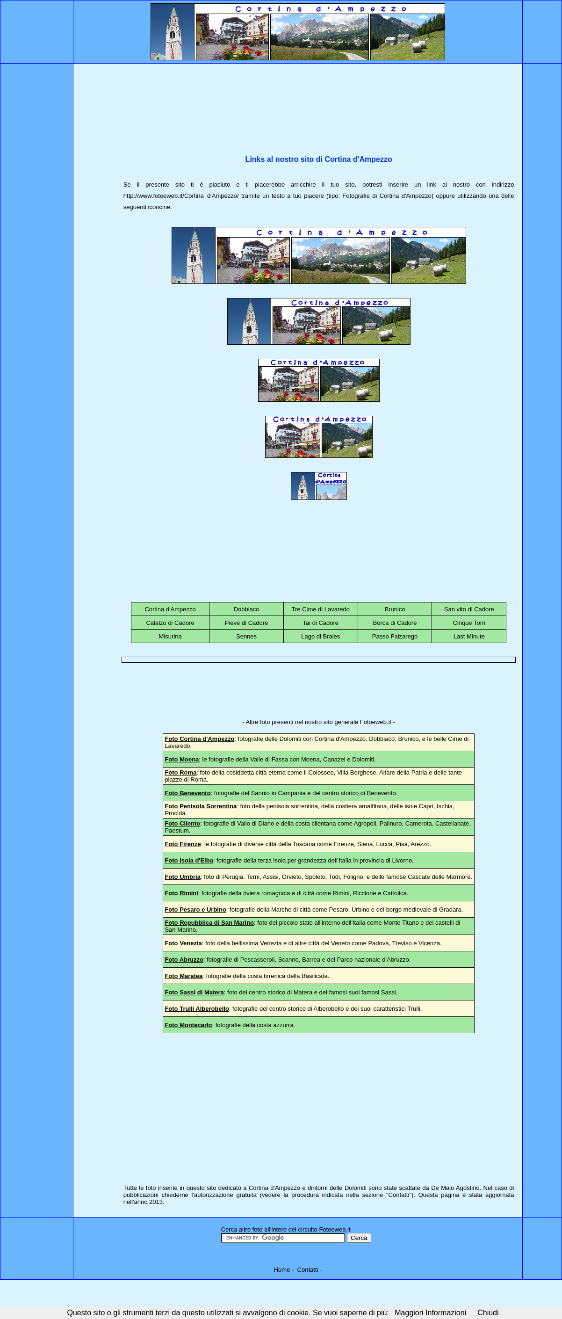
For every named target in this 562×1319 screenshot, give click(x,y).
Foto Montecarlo (188, 1025)
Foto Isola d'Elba (189, 860)
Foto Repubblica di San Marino (209, 922)
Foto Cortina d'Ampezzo (199, 738)
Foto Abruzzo (184, 959)
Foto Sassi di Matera (194, 992)
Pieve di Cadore (246, 622)
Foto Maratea (183, 975)
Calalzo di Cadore (170, 622)
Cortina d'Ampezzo (169, 609)
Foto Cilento (182, 823)
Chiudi (487, 1313)
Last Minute (469, 636)
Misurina (170, 636)
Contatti (399, 1194)
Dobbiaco (246, 609)
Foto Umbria (183, 876)
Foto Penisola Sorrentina (201, 806)
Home (282, 1269)
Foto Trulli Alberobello (197, 1008)
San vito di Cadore (469, 609)
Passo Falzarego (395, 636)
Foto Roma (180, 772)
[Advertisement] (319, 99)
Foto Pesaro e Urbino (195, 909)
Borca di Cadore (395, 622)
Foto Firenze (183, 844)
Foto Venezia (183, 943)
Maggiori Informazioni (430, 1313)
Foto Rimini (181, 893)
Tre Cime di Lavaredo (321, 609)
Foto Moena (182, 759)
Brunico (395, 609)
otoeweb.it (336, 1229)
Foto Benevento (187, 793)
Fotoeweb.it (375, 721)
